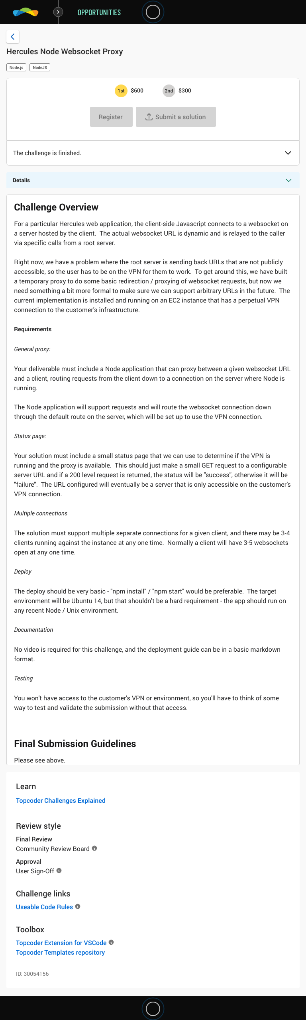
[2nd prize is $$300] (169, 91)
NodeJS (40, 67)
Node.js (16, 67)
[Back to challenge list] (12, 36)
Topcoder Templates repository (60, 952)
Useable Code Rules (44, 906)
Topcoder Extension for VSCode (61, 942)
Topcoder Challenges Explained (61, 800)
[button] (288, 153)
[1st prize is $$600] (121, 91)
